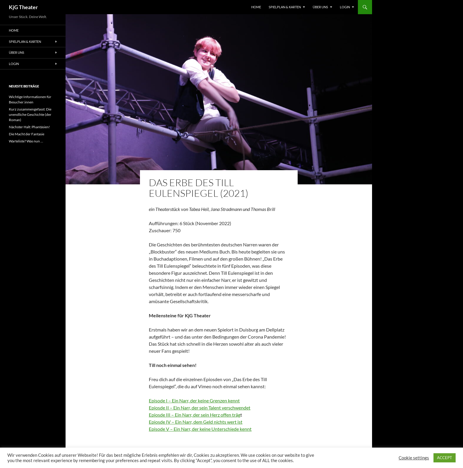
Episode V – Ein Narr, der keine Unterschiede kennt (200, 429)
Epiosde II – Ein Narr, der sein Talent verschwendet (199, 407)
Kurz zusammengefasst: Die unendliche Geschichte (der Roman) (30, 114)
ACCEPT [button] (444, 457)
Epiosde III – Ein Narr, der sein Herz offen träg (194, 414)
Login (345, 7)
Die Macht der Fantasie (26, 134)
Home (256, 7)
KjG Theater (23, 7)
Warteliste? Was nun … (26, 141)
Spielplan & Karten (285, 7)
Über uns (320, 7)
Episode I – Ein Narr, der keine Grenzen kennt (194, 400)
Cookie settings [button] (414, 457)
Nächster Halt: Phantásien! (29, 127)
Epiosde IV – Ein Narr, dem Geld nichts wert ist (195, 422)
